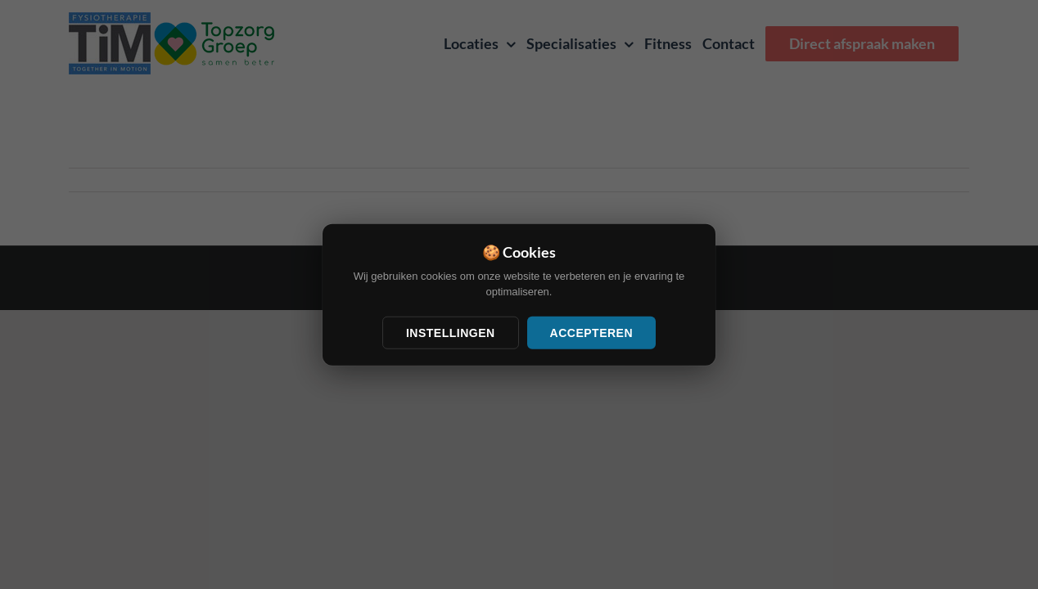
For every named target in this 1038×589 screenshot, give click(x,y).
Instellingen (450, 332)
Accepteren (591, 332)
